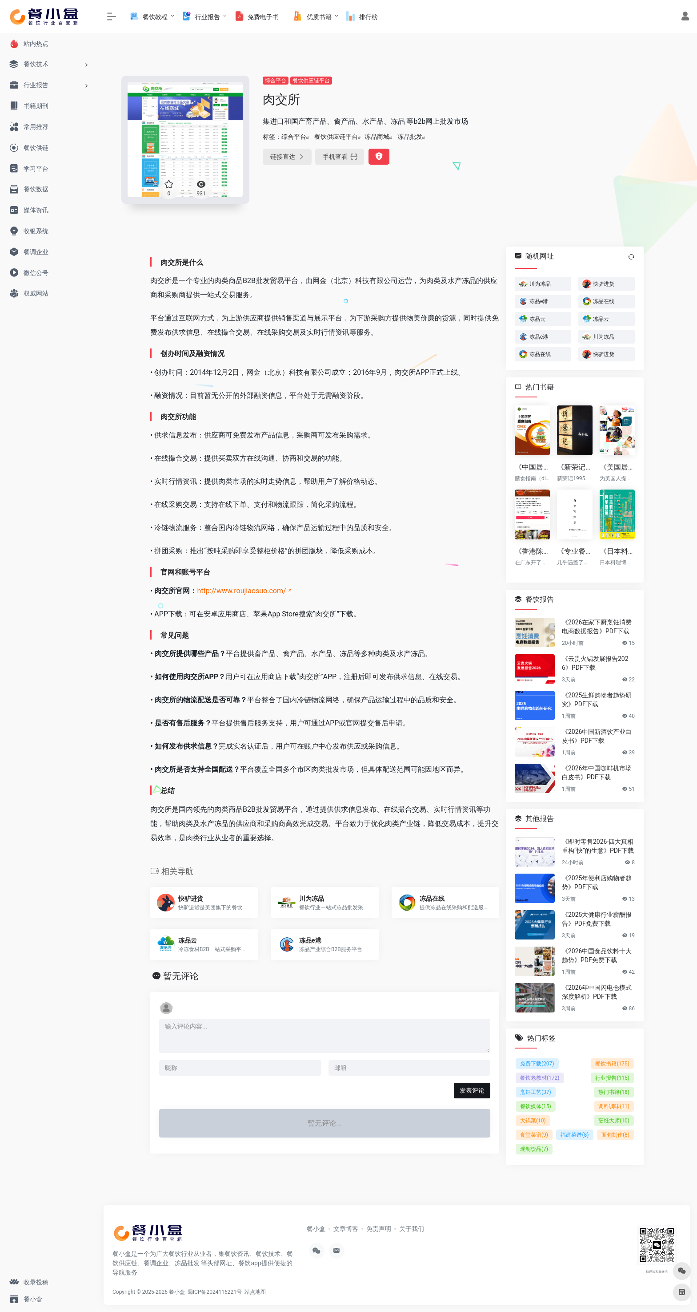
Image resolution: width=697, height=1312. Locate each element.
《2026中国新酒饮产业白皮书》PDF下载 (597, 736)
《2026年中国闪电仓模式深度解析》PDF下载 (597, 992)
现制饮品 (534, 1149)
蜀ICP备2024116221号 (216, 1292)
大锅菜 (533, 1121)
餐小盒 (316, 1228)
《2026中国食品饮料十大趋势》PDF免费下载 (597, 955)
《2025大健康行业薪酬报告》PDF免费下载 (597, 919)
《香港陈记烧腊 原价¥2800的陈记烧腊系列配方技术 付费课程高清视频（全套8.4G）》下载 (532, 551)
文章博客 (345, 1228)
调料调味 (613, 1106)
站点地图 (256, 1292)
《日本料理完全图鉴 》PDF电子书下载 (617, 551)
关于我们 (411, 1228)
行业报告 (612, 1078)
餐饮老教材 (540, 1078)
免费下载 (537, 1064)
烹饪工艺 (535, 1092)
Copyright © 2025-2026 (140, 1292)
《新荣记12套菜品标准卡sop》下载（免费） (574, 467)
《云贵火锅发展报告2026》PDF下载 (595, 663)
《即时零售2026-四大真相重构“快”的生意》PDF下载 (598, 846)
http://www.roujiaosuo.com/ (241, 591)
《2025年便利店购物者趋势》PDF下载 (597, 882)
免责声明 (378, 1228)
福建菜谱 (575, 1135)
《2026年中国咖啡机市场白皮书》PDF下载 (597, 772)
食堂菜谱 (534, 1135)
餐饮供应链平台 (311, 80)
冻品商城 (377, 136)
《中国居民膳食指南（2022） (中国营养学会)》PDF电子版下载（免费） (532, 467)
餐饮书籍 (612, 1064)
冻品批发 (409, 136)
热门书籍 (613, 1092)
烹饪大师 (613, 1121)
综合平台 (275, 80)
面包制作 (615, 1135)
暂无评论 (181, 976)
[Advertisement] (585, 138)
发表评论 (472, 1090)
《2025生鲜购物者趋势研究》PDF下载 (597, 699)
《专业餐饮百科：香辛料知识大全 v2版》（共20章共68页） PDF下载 (574, 551)
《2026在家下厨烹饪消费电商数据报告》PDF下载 (597, 626)
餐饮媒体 (535, 1106)
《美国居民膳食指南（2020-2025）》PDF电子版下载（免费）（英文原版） (617, 467)
